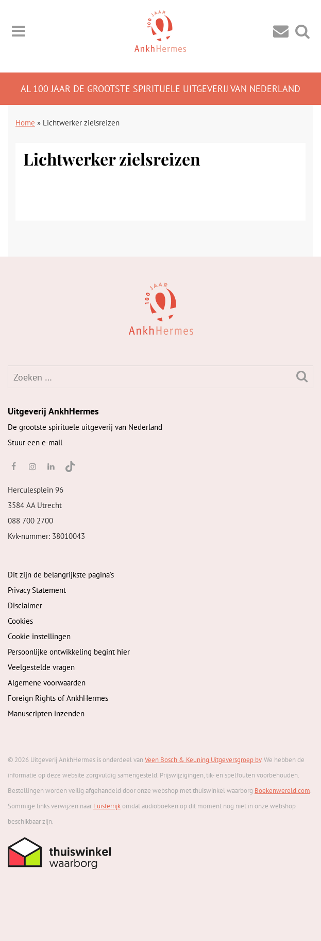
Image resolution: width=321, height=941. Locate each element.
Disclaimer (25, 605)
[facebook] (13, 466)
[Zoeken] (302, 376)
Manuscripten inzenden (46, 713)
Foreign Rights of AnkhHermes (58, 698)
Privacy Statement (37, 590)
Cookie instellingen (39, 636)
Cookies (20, 621)
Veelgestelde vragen (41, 667)
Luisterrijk (107, 806)
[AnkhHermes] (24, 308)
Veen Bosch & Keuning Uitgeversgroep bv (203, 759)
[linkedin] (51, 466)
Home (25, 123)
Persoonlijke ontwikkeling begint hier (69, 652)
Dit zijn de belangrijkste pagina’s (61, 575)
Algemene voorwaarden (47, 682)
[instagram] (32, 466)
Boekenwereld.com (282, 790)
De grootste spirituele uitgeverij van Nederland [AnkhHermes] (85, 427)
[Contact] (281, 31)
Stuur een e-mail (35, 442)
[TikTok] (69, 466)
